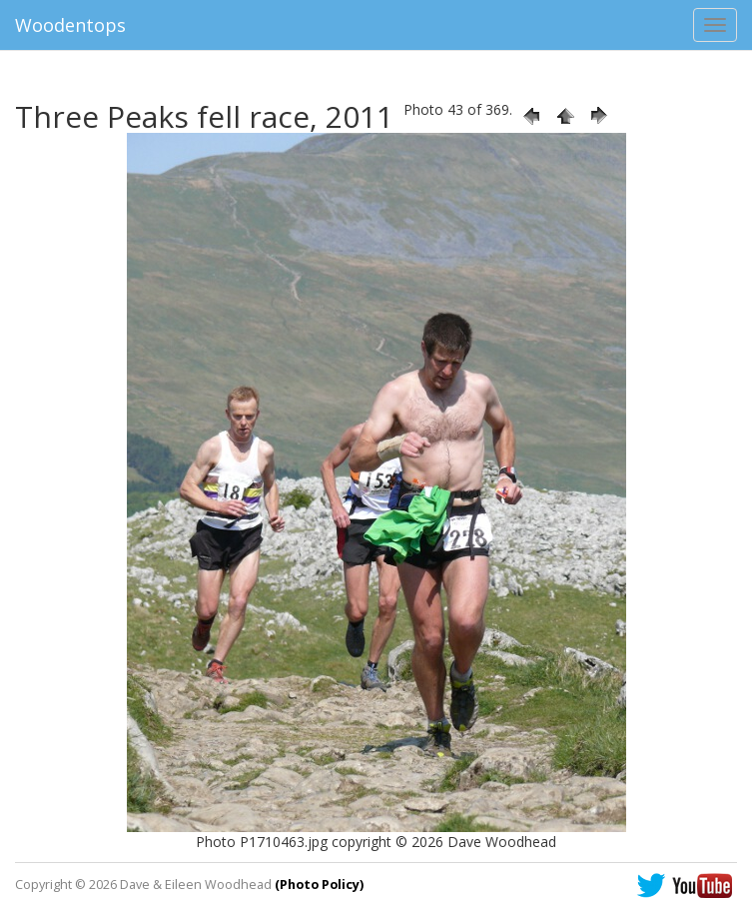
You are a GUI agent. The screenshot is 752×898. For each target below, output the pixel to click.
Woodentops (70, 25)
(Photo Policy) (319, 884)
